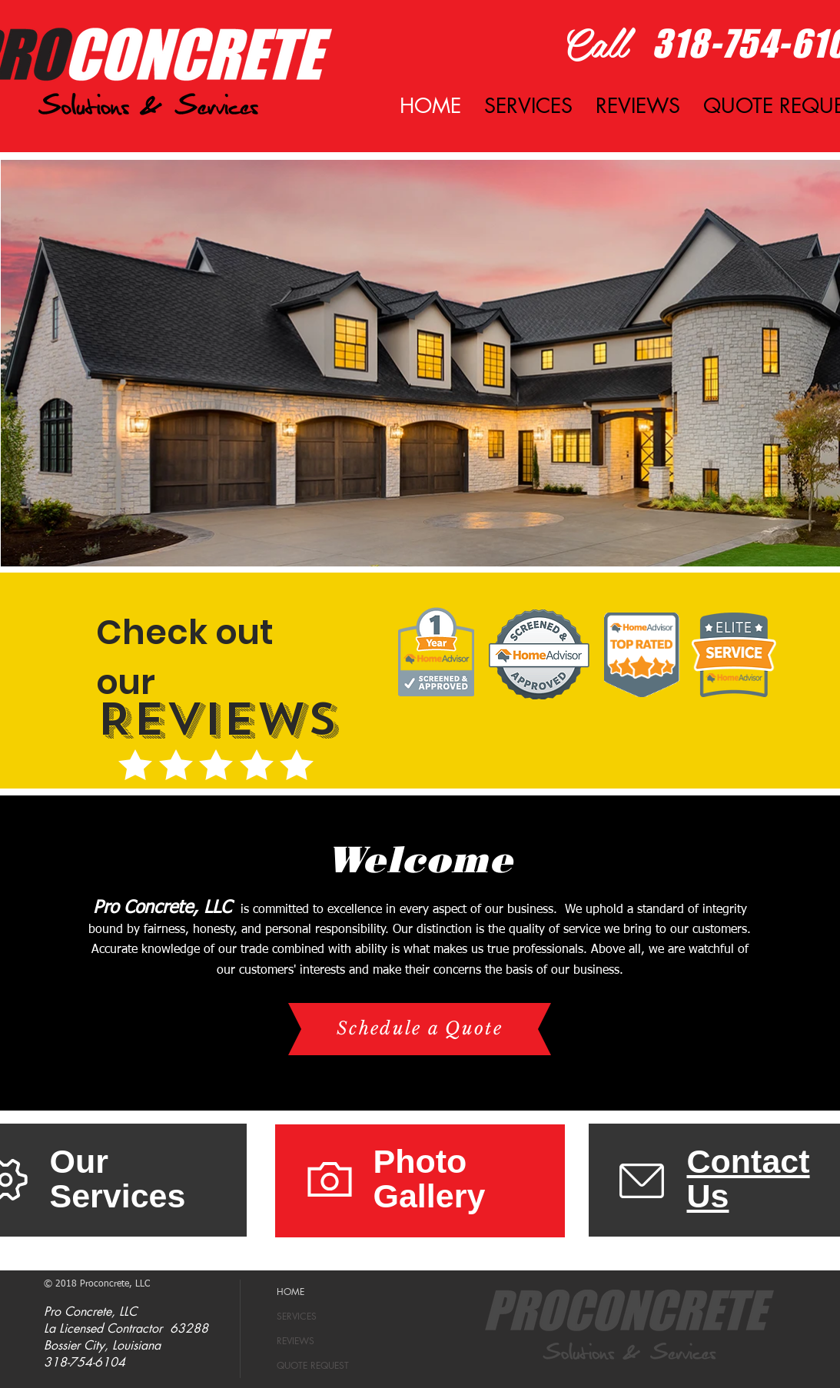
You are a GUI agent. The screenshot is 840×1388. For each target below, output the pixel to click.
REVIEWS (295, 1340)
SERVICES (297, 1316)
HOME (290, 1291)
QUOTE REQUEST (313, 1365)
